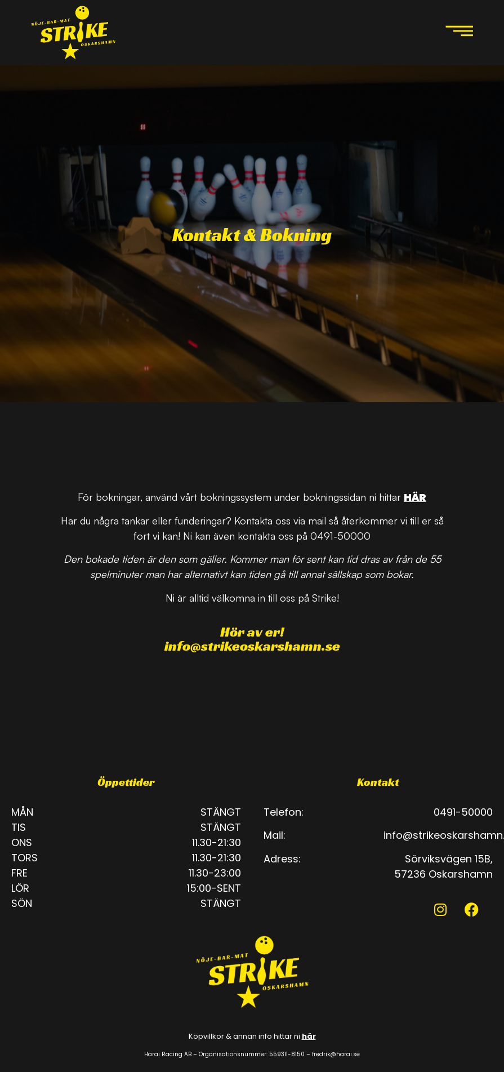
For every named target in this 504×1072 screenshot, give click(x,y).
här (309, 1036)
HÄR (415, 497)
